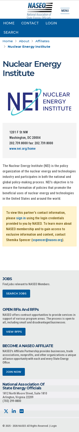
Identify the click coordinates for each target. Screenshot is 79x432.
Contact (30, 23)
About (24, 41)
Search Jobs (16, 293)
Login (51, 23)
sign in (21, 218)
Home (9, 23)
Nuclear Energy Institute (29, 47)
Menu (65, 11)
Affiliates (42, 41)
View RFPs (14, 331)
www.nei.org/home (22, 149)
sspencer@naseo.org (47, 240)
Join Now (13, 371)
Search (11, 32)
